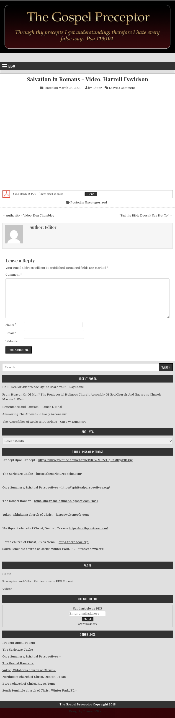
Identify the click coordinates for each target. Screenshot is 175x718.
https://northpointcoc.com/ (88, 528)
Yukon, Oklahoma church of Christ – (29, 670)
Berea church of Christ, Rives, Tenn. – (30, 683)
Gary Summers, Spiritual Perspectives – (32, 656)
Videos (7, 589)
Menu (11, 66)
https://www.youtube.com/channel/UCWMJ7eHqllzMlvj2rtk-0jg (85, 460)
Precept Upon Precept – (20, 642)
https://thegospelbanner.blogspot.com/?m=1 (66, 501)
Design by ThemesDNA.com (87, 711)
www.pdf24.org (87, 623)
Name (10, 324)
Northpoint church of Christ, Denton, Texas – (35, 676)
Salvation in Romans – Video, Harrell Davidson (87, 79)
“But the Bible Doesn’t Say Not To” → (146, 215)
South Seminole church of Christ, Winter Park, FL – (40, 690)
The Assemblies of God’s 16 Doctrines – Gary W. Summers (44, 421)
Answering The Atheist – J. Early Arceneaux (34, 414)
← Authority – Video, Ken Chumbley (28, 215)
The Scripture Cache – (19, 649)
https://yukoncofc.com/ (73, 514)
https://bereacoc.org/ (74, 542)
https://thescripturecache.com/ (59, 473)
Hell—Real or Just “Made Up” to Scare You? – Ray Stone (43, 387)
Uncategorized (96, 202)
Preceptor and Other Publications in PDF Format (37, 581)
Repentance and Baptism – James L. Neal (32, 407)
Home (6, 573)
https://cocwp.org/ (91, 549)
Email (10, 333)
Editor (97, 88)
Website (11, 341)
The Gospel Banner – (18, 663)
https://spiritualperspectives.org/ (86, 487)
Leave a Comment (122, 88)
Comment (13, 274)
